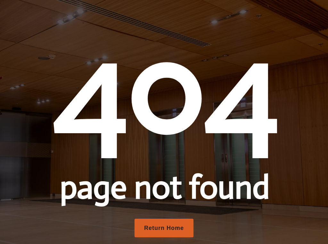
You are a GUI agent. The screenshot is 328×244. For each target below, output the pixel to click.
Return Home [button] (164, 228)
